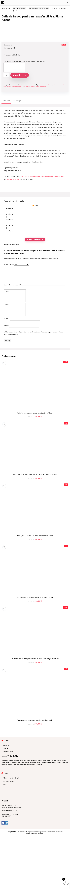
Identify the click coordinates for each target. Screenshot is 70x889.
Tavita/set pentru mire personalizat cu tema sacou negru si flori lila (35, 712)
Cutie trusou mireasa (16, 137)
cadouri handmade (44, 135)
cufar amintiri (56, 135)
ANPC (4, 837)
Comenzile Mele (8, 805)
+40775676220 (11, 858)
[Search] (67, 2)
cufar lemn (63, 135)
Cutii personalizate (19, 8)
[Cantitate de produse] (6, 125)
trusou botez (43, 137)
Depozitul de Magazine (38, 886)
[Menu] (2, 2)
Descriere (6, 151)
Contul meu (6, 798)
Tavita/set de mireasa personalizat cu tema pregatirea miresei (35, 527)
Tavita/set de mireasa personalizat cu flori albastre (35, 589)
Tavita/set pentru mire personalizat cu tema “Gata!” (35, 466)
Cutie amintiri (7, 137)
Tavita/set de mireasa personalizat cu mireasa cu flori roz (35, 650)
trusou (37, 137)
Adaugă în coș (20, 126)
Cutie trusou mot (27, 137)
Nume (6, 372)
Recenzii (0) (17, 151)
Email (6, 379)
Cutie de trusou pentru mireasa (39, 8)
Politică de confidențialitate (11, 831)
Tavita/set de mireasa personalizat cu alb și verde (34, 773)
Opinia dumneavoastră (12, 321)
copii (51, 135)
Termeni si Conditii (8, 834)
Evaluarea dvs (9, 315)
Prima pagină (5, 8)
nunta (33, 137)
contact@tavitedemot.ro (13, 860)
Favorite (5, 801)
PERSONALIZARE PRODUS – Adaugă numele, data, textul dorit (25, 112)
